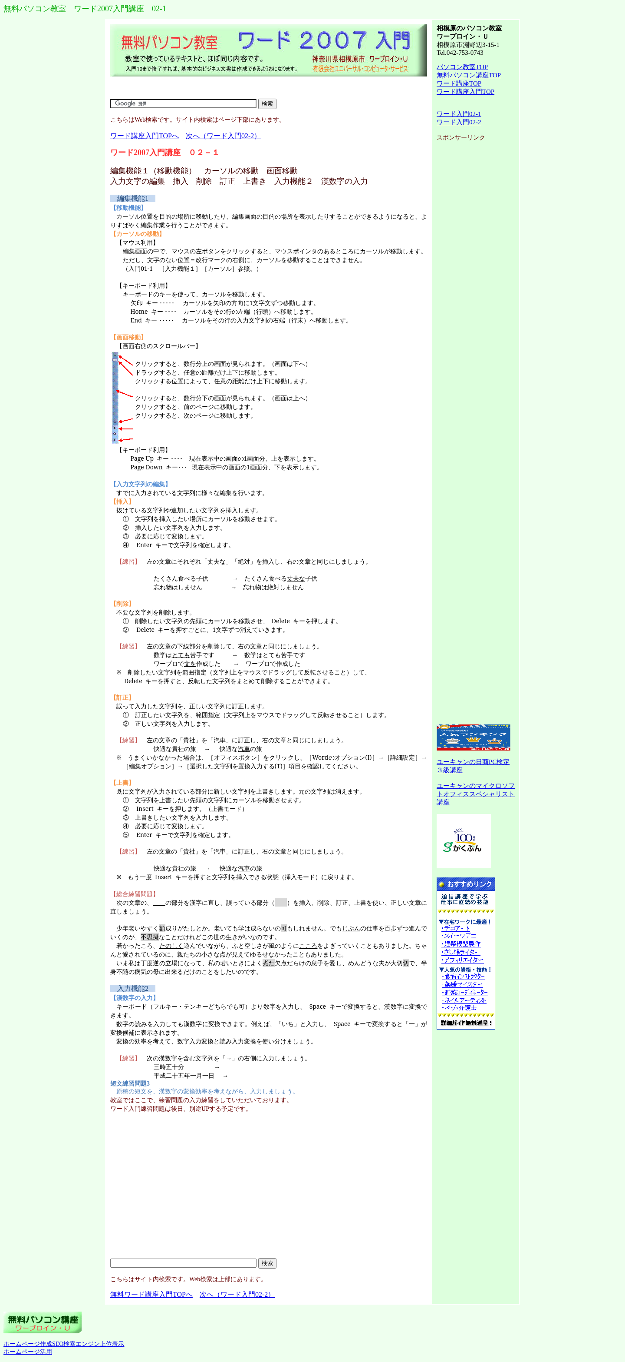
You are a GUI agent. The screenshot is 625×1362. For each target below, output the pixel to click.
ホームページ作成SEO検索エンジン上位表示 (63, 1344)
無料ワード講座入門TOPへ (151, 1294)
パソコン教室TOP (462, 66)
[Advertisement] (269, 87)
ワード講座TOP (459, 83)
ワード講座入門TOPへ (144, 136)
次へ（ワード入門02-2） (223, 136)
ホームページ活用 (27, 1352)
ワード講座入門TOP (465, 91)
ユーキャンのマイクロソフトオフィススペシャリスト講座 (476, 794)
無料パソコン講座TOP (469, 75)
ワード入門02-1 (459, 113)
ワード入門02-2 (459, 122)
